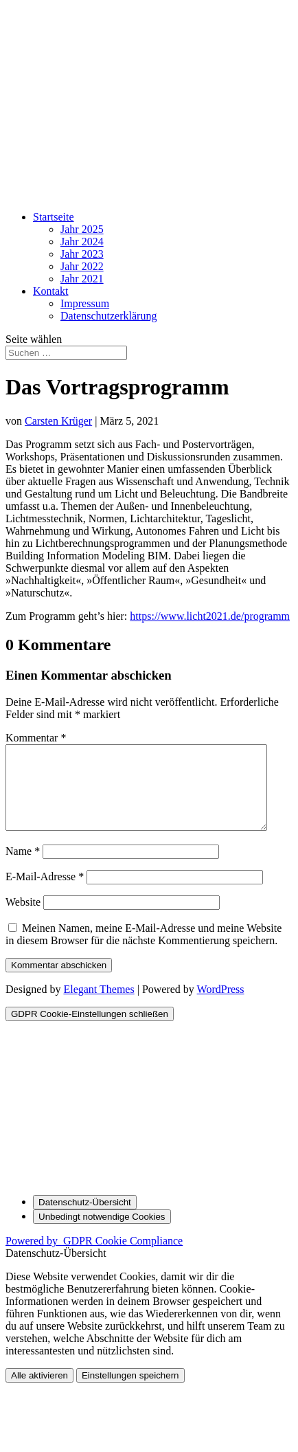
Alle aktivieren (39, 1392)
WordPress (220, 1006)
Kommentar (35, 738)
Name (22, 867)
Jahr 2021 (82, 278)
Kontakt (51, 291)
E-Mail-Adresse (44, 893)
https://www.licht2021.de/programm (210, 616)
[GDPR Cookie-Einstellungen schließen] (89, 1030)
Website (23, 918)
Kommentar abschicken (58, 981)
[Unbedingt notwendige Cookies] (102, 1233)
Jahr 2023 (82, 254)
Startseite (53, 217)
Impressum (84, 303)
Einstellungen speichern (130, 1392)
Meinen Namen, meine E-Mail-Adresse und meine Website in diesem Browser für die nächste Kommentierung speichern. (143, 951)
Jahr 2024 (82, 241)
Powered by (94, 1257)
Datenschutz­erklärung (108, 316)
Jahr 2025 (82, 229)
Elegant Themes (98, 1006)
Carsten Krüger (58, 421)
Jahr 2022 (82, 266)
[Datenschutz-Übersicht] (85, 1218)
